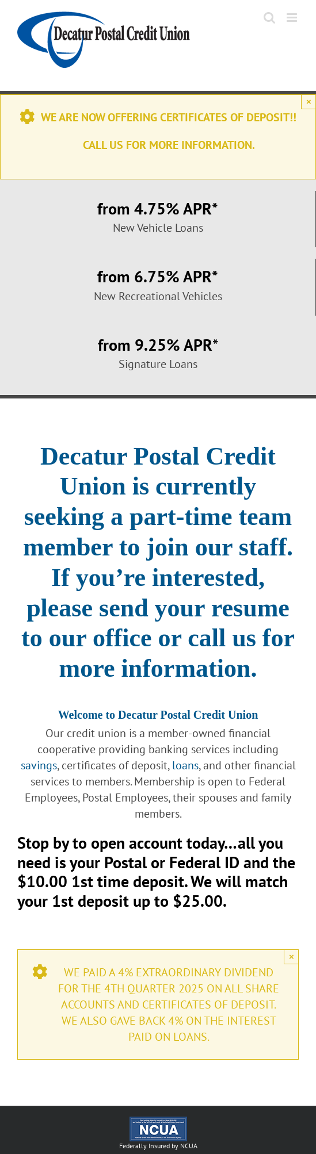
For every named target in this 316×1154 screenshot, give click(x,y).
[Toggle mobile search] (269, 17)
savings (39, 765)
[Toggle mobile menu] (293, 17)
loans (185, 765)
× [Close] (308, 101)
